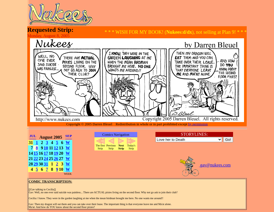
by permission (198, 124)
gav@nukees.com (205, 165)
